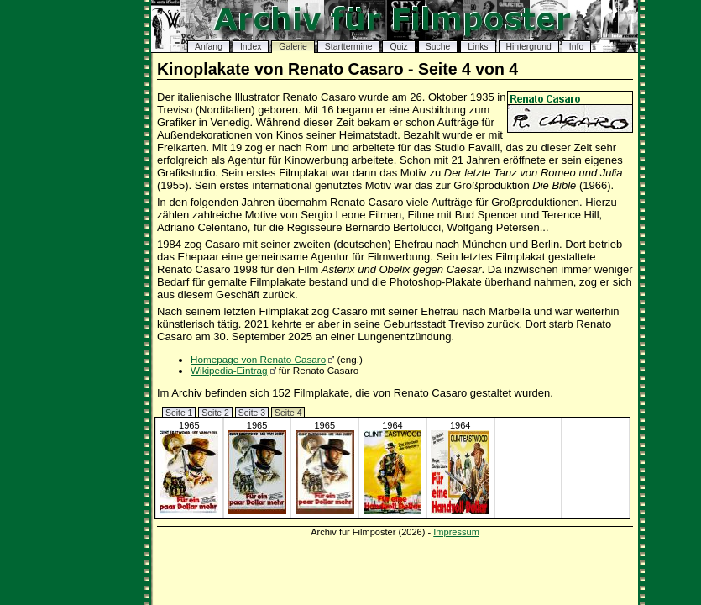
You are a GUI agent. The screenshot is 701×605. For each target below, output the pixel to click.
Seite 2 (214, 413)
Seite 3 (251, 413)
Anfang (208, 46)
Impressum (456, 532)
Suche (438, 46)
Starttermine (349, 46)
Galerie (293, 46)
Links (478, 46)
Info (576, 46)
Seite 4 (288, 413)
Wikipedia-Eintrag (229, 370)
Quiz (398, 46)
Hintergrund (529, 46)
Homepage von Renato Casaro (258, 359)
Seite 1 (178, 413)
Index (250, 46)
